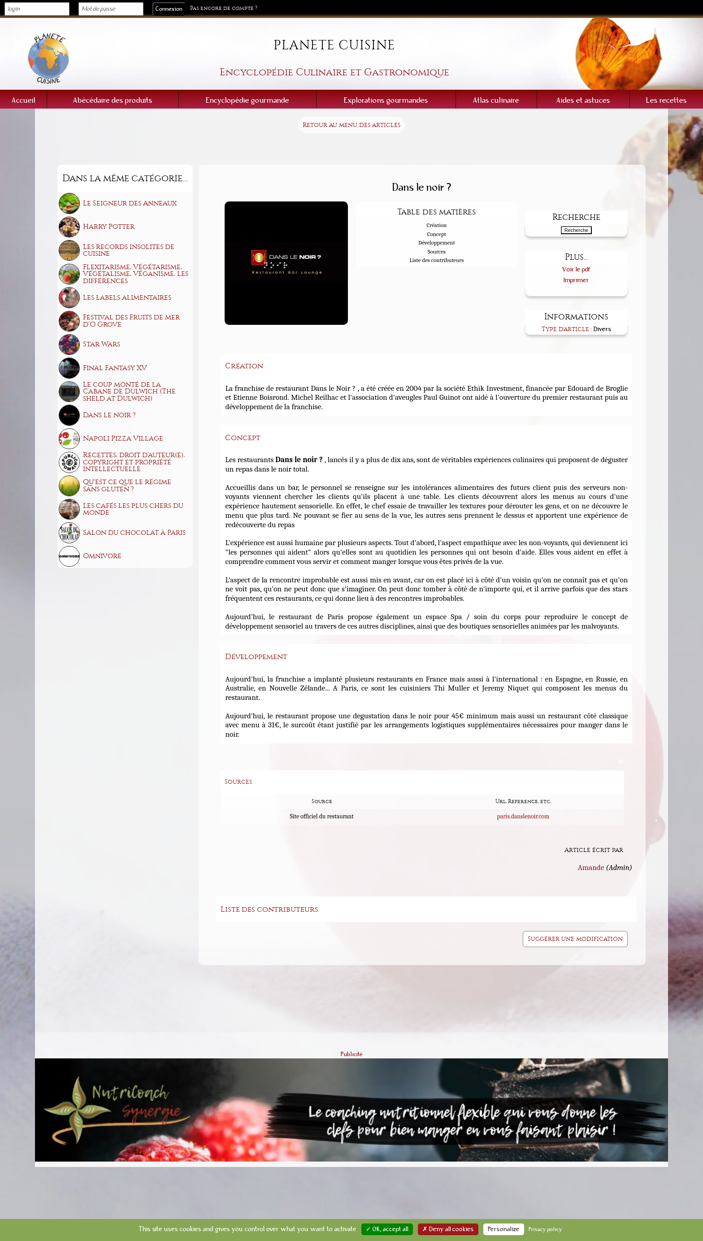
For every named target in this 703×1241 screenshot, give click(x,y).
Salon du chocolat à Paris (134, 533)
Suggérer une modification (575, 939)
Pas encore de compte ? (223, 8)
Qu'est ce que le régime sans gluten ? (127, 485)
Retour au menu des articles (351, 125)
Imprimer (576, 280)
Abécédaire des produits (112, 100)
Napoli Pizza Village (123, 438)
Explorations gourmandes (386, 100)
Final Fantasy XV (115, 368)
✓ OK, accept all (387, 1229)
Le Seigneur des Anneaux (130, 203)
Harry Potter (109, 227)
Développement (436, 242)
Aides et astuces (583, 100)
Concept (436, 234)
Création (437, 225)
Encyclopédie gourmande (247, 100)
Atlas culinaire (496, 100)
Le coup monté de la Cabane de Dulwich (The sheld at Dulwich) (129, 391)
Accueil (23, 100)
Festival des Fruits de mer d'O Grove (131, 320)
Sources (437, 251)
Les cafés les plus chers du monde (133, 509)
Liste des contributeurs (436, 260)
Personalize (504, 1229)
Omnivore (102, 556)
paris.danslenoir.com (523, 816)
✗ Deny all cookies (448, 1229)
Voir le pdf (576, 269)
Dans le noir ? (109, 415)
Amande (591, 867)
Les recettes (666, 100)
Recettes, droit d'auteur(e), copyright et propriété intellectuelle (134, 462)
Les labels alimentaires (127, 297)
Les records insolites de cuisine (128, 250)
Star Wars (101, 344)
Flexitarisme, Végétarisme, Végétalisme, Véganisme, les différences (135, 274)
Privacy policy (545, 1229)
